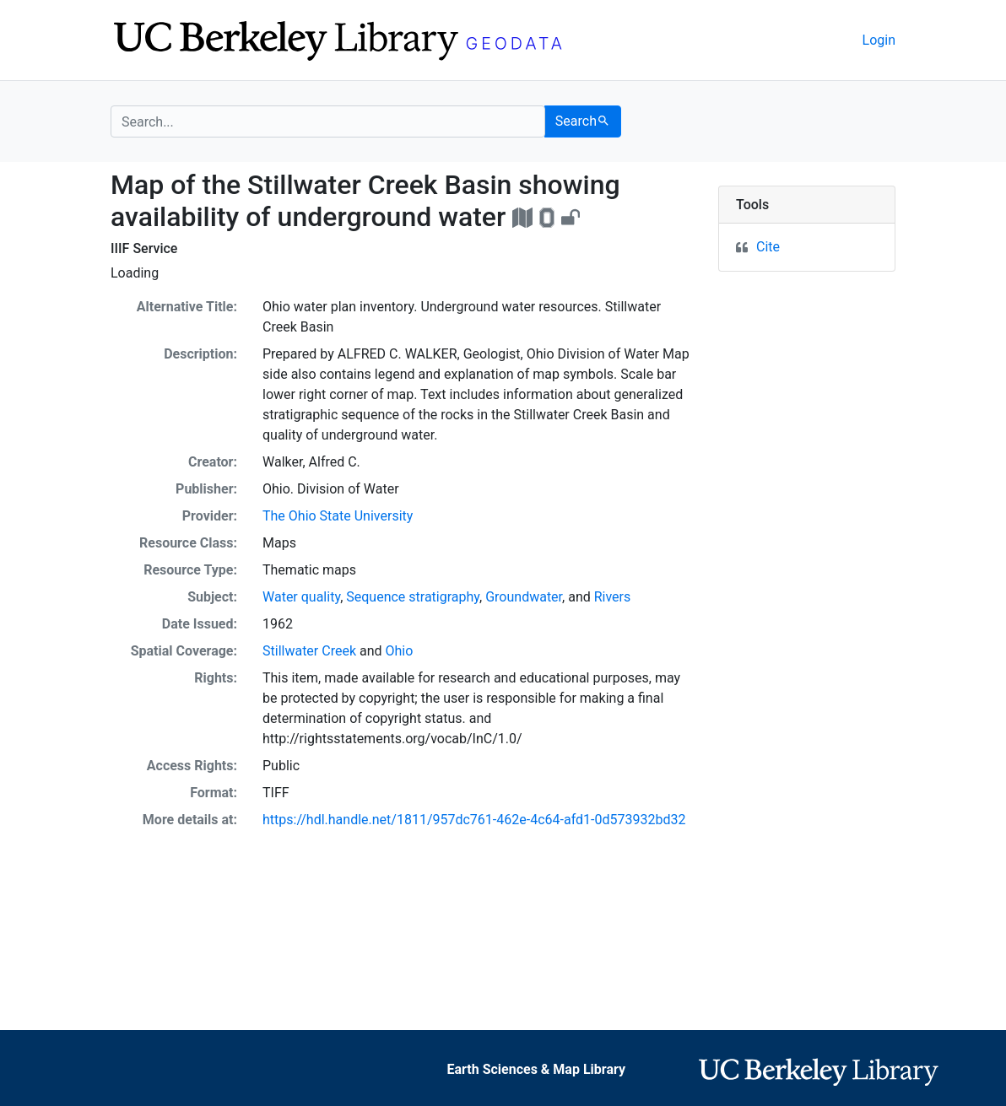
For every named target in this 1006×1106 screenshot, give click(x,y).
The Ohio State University (337, 516)
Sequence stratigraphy (412, 597)
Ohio (400, 651)
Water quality (301, 597)
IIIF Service (144, 248)
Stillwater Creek (309, 651)
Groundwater (523, 597)
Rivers (612, 597)
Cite (768, 247)
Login (879, 40)
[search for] (328, 121)
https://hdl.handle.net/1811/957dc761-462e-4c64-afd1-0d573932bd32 (473, 820)
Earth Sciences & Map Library (535, 1069)
